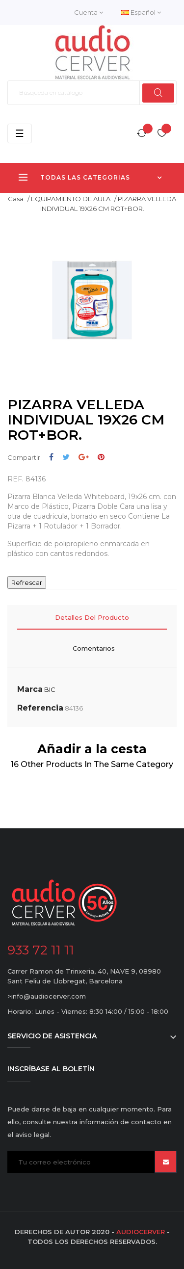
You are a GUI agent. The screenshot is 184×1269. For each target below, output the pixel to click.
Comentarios (94, 648)
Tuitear (66, 457)
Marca (30, 689)
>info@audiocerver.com (46, 996)
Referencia (40, 708)
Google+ (84, 457)
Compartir (51, 457)
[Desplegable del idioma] (141, 12)
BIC (49, 689)
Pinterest (101, 457)
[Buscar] (92, 92)
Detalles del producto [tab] (92, 617)
